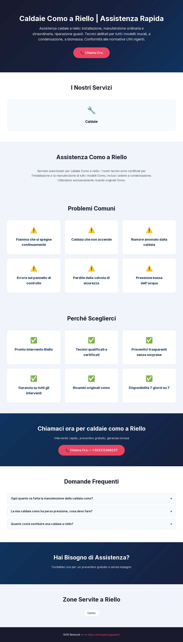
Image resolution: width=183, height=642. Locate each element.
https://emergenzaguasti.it (104, 634)
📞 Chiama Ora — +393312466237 (91, 450)
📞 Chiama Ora (91, 53)
